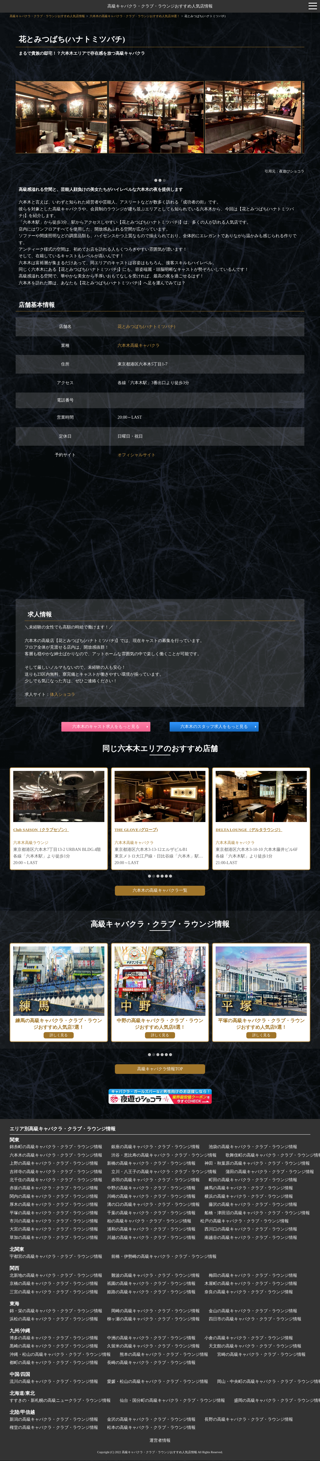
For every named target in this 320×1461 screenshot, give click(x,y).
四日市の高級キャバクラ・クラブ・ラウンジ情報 (255, 1319)
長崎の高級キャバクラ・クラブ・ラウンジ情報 (151, 1363)
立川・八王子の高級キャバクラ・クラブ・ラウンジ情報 (164, 1172)
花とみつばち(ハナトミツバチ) (146, 326)
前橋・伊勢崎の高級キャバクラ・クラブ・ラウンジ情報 (164, 1257)
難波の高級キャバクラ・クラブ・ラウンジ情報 (155, 1276)
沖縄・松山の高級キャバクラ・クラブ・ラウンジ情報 (60, 1355)
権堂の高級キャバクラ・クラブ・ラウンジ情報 (54, 1428)
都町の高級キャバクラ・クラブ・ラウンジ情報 (54, 1363)
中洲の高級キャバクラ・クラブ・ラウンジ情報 (151, 1338)
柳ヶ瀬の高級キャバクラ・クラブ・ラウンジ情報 (153, 1319)
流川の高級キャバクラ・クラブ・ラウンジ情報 (54, 1382)
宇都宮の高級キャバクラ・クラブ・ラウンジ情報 (56, 1257)
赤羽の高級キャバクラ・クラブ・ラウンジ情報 (155, 1180)
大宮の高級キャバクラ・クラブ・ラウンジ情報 (54, 1229)
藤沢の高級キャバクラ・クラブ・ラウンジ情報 (253, 1205)
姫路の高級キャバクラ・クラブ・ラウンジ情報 (151, 1292)
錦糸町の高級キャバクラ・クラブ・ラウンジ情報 (56, 1147)
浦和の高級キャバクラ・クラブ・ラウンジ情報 (151, 1229)
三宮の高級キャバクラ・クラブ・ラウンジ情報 (54, 1292)
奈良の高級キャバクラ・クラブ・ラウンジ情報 (249, 1292)
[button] (155, 180)
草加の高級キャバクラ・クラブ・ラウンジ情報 (54, 1238)
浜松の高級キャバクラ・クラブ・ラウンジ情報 (54, 1319)
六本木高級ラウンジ (32, 843)
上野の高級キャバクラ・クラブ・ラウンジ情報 (54, 1164)
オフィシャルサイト (136, 455)
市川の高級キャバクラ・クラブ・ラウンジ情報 (54, 1221)
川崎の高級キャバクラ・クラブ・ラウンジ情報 (151, 1197)
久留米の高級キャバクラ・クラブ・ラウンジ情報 (153, 1346)
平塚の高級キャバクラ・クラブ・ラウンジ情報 (54, 1213)
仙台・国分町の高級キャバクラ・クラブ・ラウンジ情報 (172, 1401)
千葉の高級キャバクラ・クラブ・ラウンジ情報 (151, 1213)
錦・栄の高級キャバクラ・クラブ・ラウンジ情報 (56, 1311)
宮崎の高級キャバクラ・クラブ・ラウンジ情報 (261, 1355)
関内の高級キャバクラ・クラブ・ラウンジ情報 (54, 1197)
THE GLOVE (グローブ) (137, 829)
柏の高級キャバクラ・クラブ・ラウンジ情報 (149, 1221)
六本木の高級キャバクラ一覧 (160, 891)
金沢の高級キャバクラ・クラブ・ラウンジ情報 (151, 1420)
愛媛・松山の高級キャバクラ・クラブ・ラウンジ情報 (157, 1382)
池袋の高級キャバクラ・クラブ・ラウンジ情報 (253, 1147)
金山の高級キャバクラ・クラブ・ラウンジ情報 (253, 1311)
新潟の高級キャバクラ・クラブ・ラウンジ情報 (54, 1420)
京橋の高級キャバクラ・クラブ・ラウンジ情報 (54, 1284)
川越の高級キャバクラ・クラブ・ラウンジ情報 (151, 1238)
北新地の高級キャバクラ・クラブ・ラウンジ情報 (56, 1276)
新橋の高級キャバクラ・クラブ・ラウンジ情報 (151, 1164)
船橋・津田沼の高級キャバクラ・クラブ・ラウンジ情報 (257, 1213)
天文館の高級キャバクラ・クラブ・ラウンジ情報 (255, 1346)
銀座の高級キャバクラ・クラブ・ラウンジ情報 (155, 1147)
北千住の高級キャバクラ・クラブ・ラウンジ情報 (56, 1180)
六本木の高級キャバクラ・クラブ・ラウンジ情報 (56, 1156)
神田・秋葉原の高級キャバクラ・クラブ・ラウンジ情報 (257, 1164)
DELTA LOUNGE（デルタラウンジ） (251, 829)
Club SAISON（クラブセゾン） (42, 829)
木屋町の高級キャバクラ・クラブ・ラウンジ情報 (251, 1284)
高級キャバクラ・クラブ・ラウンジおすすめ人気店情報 (160, 6)
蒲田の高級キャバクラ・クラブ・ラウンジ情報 (270, 1172)
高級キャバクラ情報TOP (160, 1069)
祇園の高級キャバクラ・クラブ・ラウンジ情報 (151, 1284)
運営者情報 (160, 1441)
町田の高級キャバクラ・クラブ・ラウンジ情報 (253, 1180)
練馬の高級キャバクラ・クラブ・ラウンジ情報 (249, 1188)
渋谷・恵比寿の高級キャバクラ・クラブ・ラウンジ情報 (164, 1156)
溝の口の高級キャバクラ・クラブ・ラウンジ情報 (153, 1205)
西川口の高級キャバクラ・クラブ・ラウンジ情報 (251, 1229)
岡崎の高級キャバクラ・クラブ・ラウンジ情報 (155, 1311)
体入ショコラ (62, 694)
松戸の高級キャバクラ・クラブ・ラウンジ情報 (244, 1221)
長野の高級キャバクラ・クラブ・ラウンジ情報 (249, 1420)
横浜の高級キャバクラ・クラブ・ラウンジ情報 (249, 1197)
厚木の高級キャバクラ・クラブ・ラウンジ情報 (54, 1205)
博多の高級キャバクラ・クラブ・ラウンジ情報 (54, 1338)
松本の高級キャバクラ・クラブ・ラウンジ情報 (151, 1428)
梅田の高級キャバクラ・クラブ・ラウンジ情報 (253, 1276)
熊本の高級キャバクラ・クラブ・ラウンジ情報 (164, 1355)
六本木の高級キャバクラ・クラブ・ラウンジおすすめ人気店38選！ (135, 16)
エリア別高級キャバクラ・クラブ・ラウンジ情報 (62, 1129)
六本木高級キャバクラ (139, 345)
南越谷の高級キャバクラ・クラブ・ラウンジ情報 (251, 1238)
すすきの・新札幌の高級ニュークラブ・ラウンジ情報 (60, 1401)
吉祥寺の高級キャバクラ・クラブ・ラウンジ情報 (56, 1172)
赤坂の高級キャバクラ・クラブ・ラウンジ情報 (54, 1188)
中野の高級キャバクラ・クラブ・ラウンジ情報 (151, 1188)
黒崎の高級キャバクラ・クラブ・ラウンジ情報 (54, 1346)
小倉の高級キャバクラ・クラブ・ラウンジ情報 (249, 1338)
